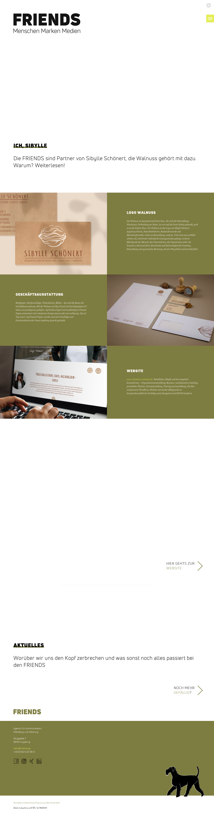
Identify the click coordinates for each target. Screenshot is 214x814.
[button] (210, 18)
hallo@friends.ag (21, 748)
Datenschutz (29, 803)
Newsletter (17, 803)
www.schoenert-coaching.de (139, 379)
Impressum (40, 803)
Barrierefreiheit (53, 803)
